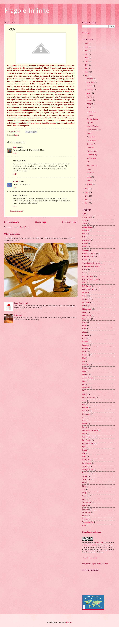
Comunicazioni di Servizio (91, 263)
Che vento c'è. (91, 144)
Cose (84, 273)
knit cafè (85, 348)
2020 (87, 43)
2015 (87, 61)
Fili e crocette (86, 309)
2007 (87, 200)
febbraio (90, 181)
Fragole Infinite (26, 10)
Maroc (84, 381)
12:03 (14, 188)
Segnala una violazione (91, 532)
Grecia (84, 338)
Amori (84, 224)
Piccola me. (90, 147)
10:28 (14, 174)
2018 (87, 51)
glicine (84, 332)
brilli (84, 237)
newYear (85, 407)
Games (84, 322)
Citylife (84, 260)
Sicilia (84, 483)
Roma (84, 456)
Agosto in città (87, 217)
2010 (87, 189)
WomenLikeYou (87, 522)
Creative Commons (90, 545)
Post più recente (11, 222)
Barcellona (86, 230)
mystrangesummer (88, 397)
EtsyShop (85, 292)
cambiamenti (86, 240)
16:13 (14, 206)
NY (83, 417)
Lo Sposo (85, 365)
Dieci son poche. (91, 165)
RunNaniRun (86, 460)
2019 (87, 47)
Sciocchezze (86, 473)
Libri (84, 358)
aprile (89, 107)
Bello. (88, 162)
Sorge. (88, 169)
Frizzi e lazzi (86, 319)
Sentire (16, 135)
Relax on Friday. (91, 151)
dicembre (90, 79)
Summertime (86, 512)
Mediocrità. (86, 388)
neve (83, 404)
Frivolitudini (86, 316)
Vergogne (85, 519)
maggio (89, 104)
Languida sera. (91, 140)
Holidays (85, 342)
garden (84, 325)
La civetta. (89, 115)
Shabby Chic (86, 479)
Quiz (84, 447)
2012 (87, 72)
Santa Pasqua (86, 463)
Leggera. (89, 133)
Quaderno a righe (88, 443)
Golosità (85, 335)
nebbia (84, 401)
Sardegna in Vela (88, 470)
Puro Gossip (86, 440)
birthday (85, 234)
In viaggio (85, 345)
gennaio (90, 184)
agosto (89, 93)
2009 (87, 192)
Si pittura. (89, 123)
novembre (90, 82)
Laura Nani (99, 542)
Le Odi (84, 352)
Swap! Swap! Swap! (21, 303)
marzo (89, 177)
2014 (87, 65)
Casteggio (85, 250)
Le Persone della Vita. (93, 130)
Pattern (84, 427)
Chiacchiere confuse (89, 253)
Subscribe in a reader (90, 558)
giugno (89, 100)
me (83, 384)
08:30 (14, 153)
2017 (87, 54)
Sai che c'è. (90, 173)
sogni (84, 489)
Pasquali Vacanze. (92, 126)
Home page (40, 222)
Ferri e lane (86, 302)
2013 (87, 69)
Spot (83, 499)
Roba (84, 453)
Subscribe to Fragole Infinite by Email (95, 564)
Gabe (14, 147)
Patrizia (84, 424)
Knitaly (15, 181)
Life (83, 361)
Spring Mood (86, 502)
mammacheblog (87, 378)
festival (84, 306)
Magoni (85, 374)
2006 (87, 203)
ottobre (89, 86)
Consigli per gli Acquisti (90, 266)
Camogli (85, 243)
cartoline (85, 247)
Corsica (84, 270)
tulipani (84, 515)
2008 (87, 196)
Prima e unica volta (88, 437)
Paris (84, 420)
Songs (84, 493)
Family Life (86, 299)
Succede (85, 509)
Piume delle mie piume (90, 430)
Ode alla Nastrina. (92, 119)
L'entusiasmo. (91, 112)
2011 (87, 76)
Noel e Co (85, 411)
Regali (84, 450)
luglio (89, 97)
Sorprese (85, 496)
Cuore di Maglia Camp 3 (90, 279)
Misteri (84, 391)
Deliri (84, 283)
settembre (90, 89)
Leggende (85, 355)
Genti (84, 329)
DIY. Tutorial (86, 286)
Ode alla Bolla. (91, 158)
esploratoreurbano (88, 289)
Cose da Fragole (87, 276)
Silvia (84, 486)
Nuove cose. (86, 414)
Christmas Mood (87, 256)
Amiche (85, 220)
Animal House (87, 227)
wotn (84, 525)
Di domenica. (90, 137)
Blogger (69, 622)
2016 (87, 58)
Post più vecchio (70, 222)
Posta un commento (16, 211)
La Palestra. (18, 315)
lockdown (85, 368)
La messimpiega (91, 155)
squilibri (85, 506)
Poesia (84, 434)
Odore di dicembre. (12, 234)
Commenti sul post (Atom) (20, 227)
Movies (84, 394)
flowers (84, 312)
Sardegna (85, 466)
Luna (84, 371)
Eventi (84, 296)
